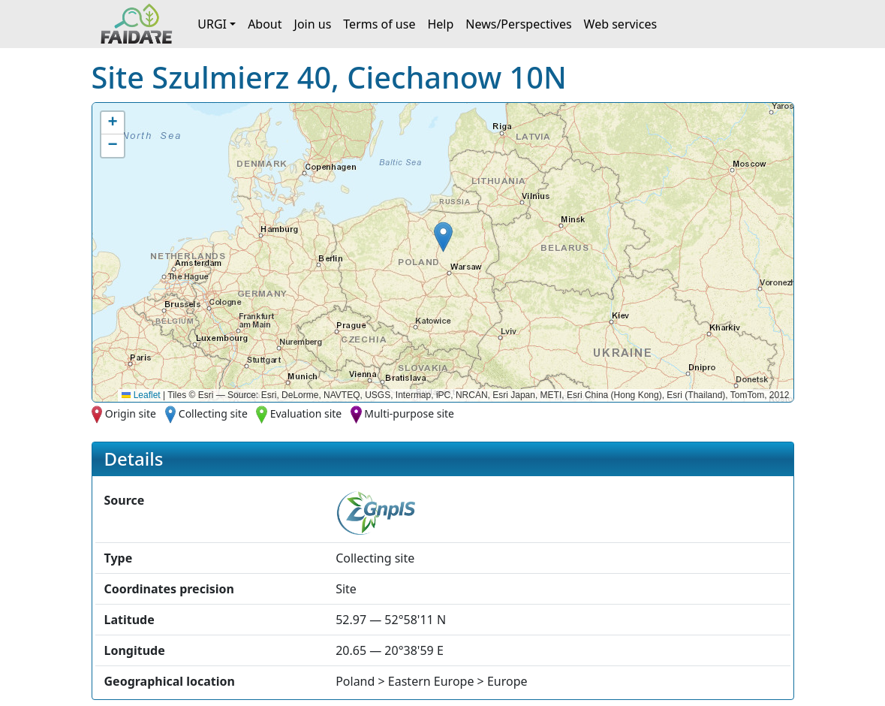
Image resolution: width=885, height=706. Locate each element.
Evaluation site (306, 413)
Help (440, 24)
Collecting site (213, 413)
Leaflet (141, 395)
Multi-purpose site (409, 413)
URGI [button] (212, 24)
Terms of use (379, 24)
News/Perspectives (518, 24)
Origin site (130, 413)
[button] (443, 237)
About (264, 24)
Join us (313, 24)
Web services (621, 24)
